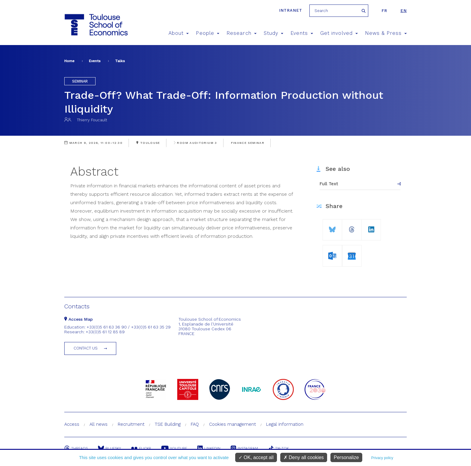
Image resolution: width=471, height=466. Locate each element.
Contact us (86, 348)
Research (241, 33)
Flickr (141, 448)
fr (384, 10)
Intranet (290, 10)
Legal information (284, 424)
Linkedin (208, 448)
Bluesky (109, 448)
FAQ (195, 424)
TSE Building (168, 424)
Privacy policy (382, 458)
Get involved (339, 33)
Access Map (78, 319)
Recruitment (131, 424)
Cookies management (232, 424)
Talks (120, 61)
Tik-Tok (278, 448)
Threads (76, 448)
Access (71, 424)
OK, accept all (256, 457)
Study (274, 33)
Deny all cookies (304, 457)
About (179, 33)
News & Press (386, 33)
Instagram (244, 448)
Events (301, 33)
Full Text (329, 183)
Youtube (174, 448)
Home (69, 61)
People (207, 33)
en (403, 10)
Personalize (346, 457)
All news (99, 424)
